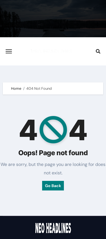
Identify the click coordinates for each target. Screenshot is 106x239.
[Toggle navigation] (9, 51)
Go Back (53, 185)
